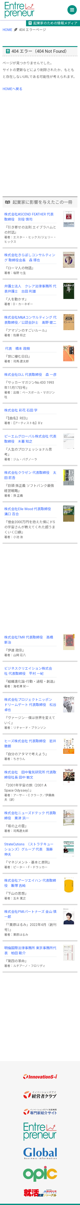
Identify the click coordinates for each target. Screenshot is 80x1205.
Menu (73, 8)
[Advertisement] (40, 153)
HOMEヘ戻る (12, 89)
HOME (7, 30)
